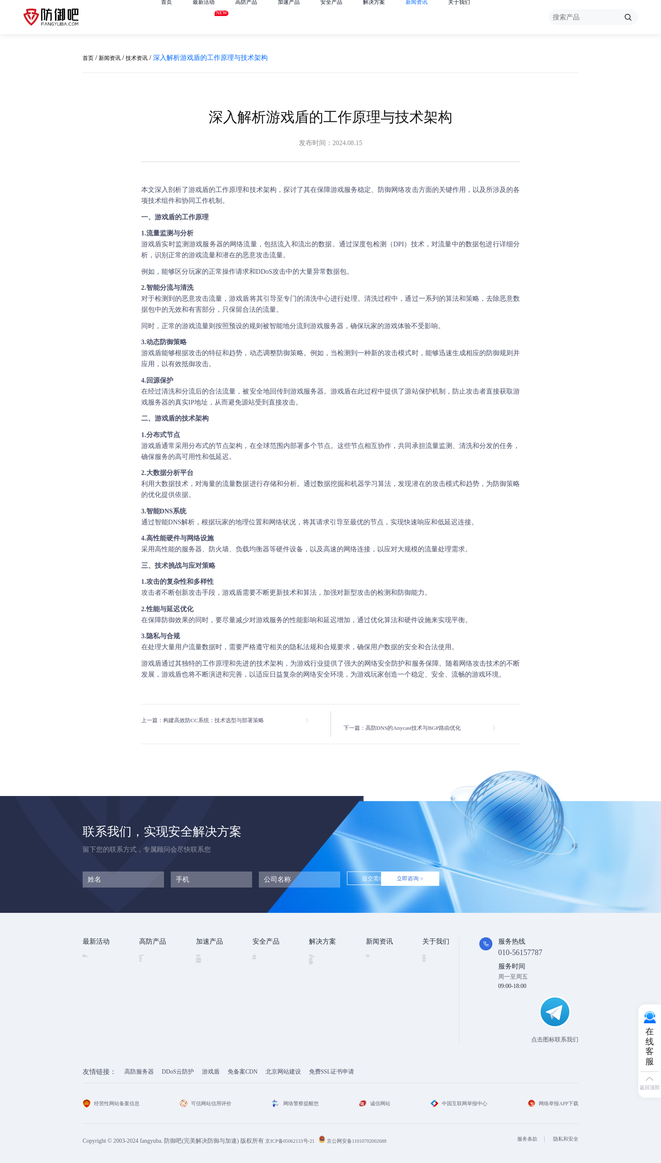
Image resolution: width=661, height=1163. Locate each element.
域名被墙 (321, 1028)
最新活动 (208, 15)
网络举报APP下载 (549, 1097)
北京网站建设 (283, 1066)
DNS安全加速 (213, 1015)
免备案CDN (243, 1066)
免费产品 (94, 952)
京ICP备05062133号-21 (293, 1135)
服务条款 (521, 1133)
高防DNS (150, 1003)
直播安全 (321, 990)
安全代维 (264, 977)
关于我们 (494, 17)
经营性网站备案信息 (115, 1097)
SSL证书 (263, 952)
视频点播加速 (213, 990)
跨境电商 (321, 1003)
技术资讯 (146, 57)
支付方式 (434, 990)
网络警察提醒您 (297, 1097)
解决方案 (399, 17)
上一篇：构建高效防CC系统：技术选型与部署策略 (216, 720)
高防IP (147, 964)
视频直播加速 (213, 1003)
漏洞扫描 (264, 964)
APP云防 (150, 990)
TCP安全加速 (213, 977)
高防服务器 (139, 1066)
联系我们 (434, 1003)
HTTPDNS (266, 990)
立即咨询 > (447, 873)
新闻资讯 (446, 17)
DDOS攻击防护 (328, 964)
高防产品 (256, 17)
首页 (168, 17)
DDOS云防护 (155, 952)
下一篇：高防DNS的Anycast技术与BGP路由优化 (417, 720)
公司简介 (434, 952)
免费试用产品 (100, 964)
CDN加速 (208, 964)
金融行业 (321, 952)
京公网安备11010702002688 (370, 1135)
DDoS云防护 (178, 1066)
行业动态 (378, 964)
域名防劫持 (324, 1015)
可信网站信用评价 (209, 1097)
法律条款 (434, 977)
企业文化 (434, 964)
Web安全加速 (213, 952)
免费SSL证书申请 (332, 1066)
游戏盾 (198, 189)
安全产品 (351, 17)
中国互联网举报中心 (456, 1097)
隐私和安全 (563, 1133)
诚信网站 (373, 1097)
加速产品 (303, 17)
